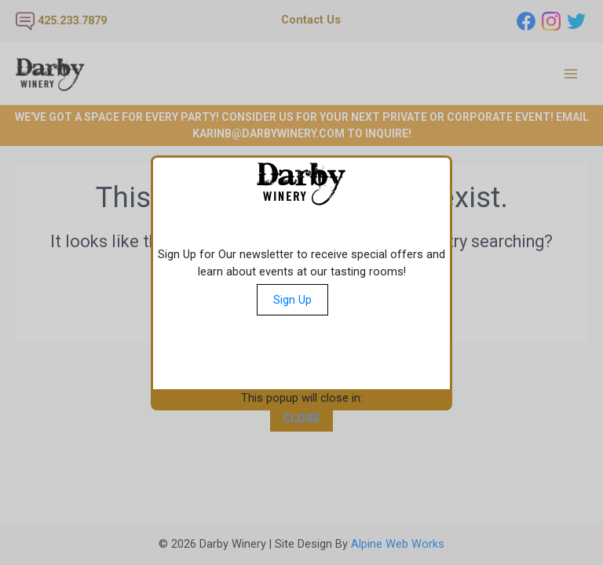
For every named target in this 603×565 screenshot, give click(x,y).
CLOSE (301, 418)
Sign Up (292, 300)
